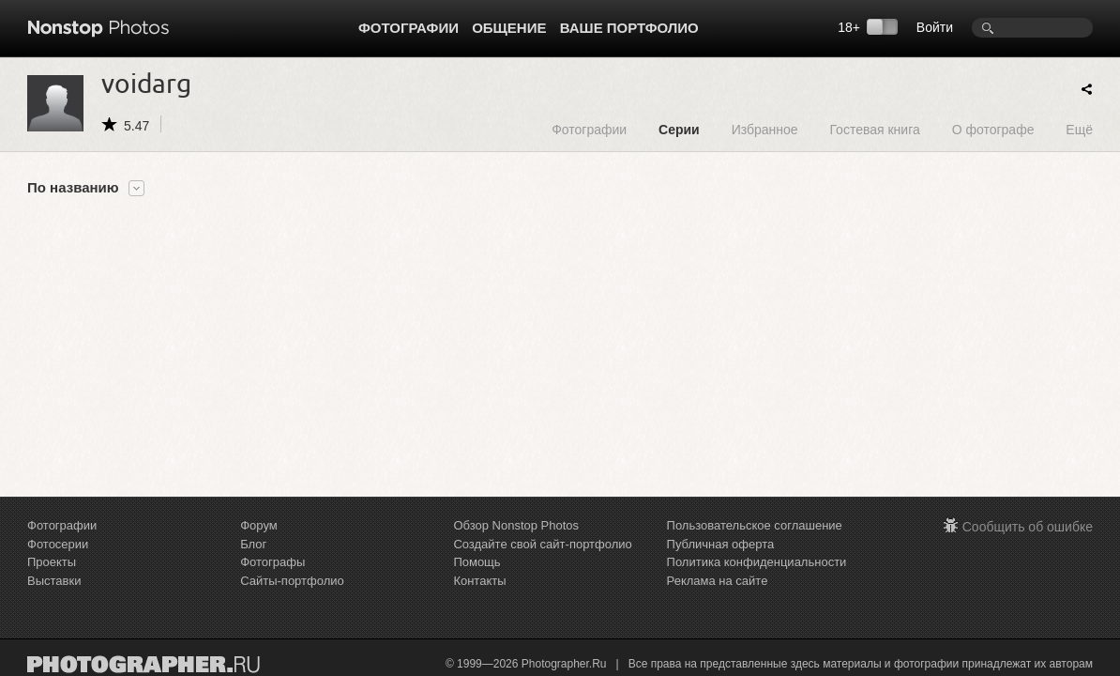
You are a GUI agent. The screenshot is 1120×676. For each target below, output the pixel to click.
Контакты (479, 581)
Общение (509, 28)
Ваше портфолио (629, 28)
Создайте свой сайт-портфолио (542, 544)
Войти (934, 27)
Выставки (54, 581)
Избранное (765, 129)
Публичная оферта (721, 544)
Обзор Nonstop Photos (516, 525)
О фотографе (993, 129)
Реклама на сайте (717, 581)
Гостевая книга (874, 129)
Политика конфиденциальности (757, 562)
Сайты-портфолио (292, 581)
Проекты (51, 562)
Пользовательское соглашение (754, 525)
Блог (253, 544)
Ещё (1079, 129)
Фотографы (272, 562)
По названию (73, 187)
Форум (259, 525)
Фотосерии (57, 544)
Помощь (476, 562)
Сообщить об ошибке (1027, 526)
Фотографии (408, 28)
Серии (679, 129)
